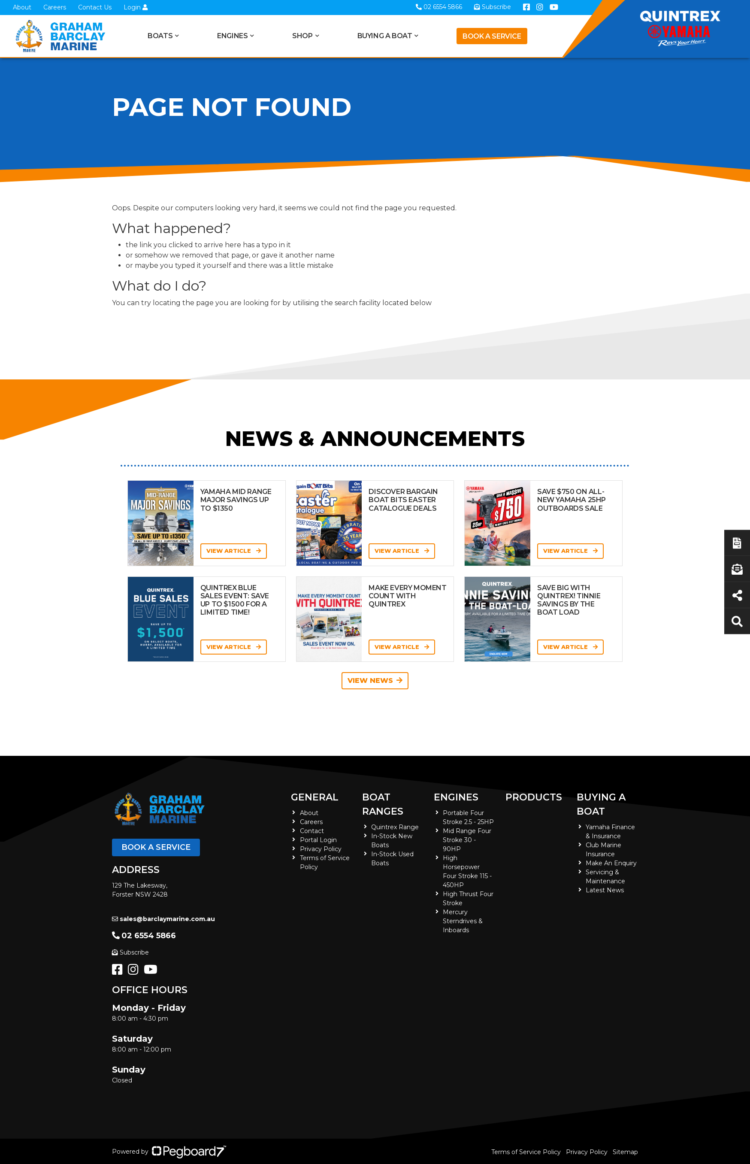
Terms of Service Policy (526, 1152)
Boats (160, 36)
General (315, 797)
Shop (302, 36)
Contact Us (95, 7)
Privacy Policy (321, 849)
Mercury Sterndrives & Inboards (463, 921)
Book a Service (492, 36)
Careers (54, 7)
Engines (232, 36)
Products (533, 797)
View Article (233, 550)
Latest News (605, 890)
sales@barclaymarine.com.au (163, 919)
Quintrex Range (395, 827)
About (22, 7)
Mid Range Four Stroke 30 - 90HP (467, 840)
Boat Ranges (382, 804)
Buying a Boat (384, 36)
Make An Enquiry (611, 863)
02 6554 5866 (144, 935)
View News (375, 680)
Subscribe (130, 952)
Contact (312, 831)
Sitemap (625, 1152)
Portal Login (318, 840)
